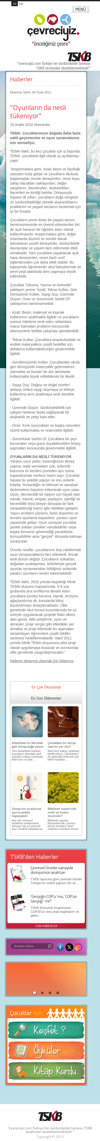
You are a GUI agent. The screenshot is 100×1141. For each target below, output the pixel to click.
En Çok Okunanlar (46, 687)
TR (14, 3)
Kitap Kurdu (46, 1072)
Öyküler (46, 1052)
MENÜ (80, 9)
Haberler (21, 79)
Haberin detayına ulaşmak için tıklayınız (42, 661)
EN (21, 3)
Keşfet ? (46, 1032)
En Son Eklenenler (46, 698)
